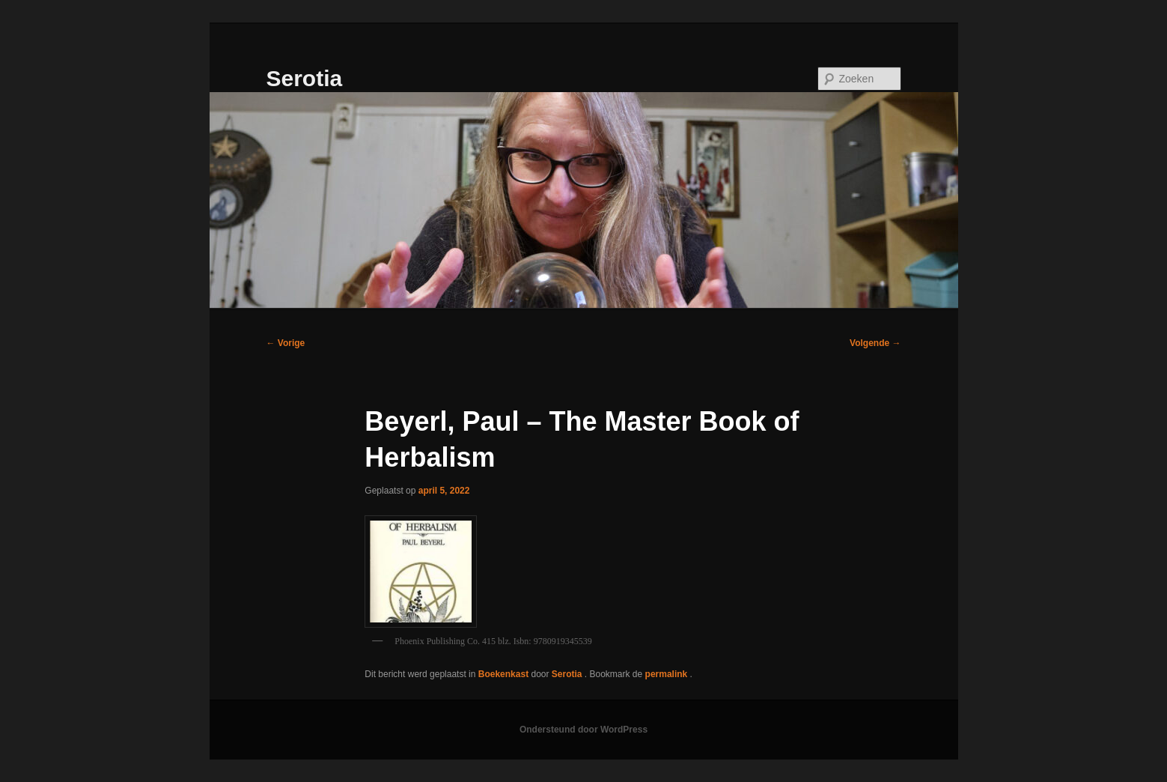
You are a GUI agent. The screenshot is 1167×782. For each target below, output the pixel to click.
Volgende (875, 343)
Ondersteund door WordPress (583, 729)
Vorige (285, 343)
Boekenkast (503, 674)
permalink (667, 674)
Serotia (304, 78)
